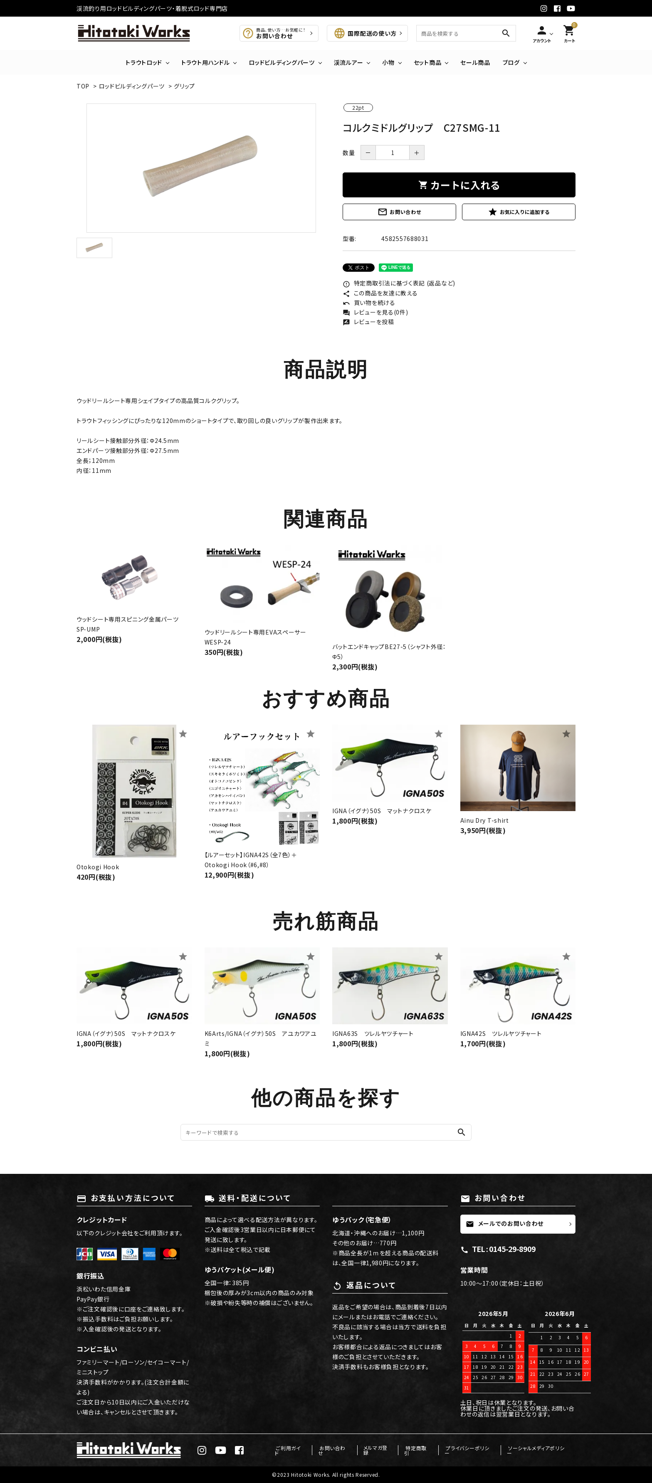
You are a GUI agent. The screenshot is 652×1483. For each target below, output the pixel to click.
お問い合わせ (399, 212)
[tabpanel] (201, 168)
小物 (388, 62)
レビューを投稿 (368, 321)
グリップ (184, 86)
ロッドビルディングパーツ (281, 62)
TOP (83, 86)
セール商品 (475, 62)
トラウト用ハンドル (205, 62)
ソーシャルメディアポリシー (539, 1449)
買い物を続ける (369, 302)
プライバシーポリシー (471, 1449)
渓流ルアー (348, 62)
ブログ (511, 62)
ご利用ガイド (297, 1449)
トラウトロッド (144, 62)
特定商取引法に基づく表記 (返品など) (399, 283)
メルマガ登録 (382, 1449)
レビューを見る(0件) (375, 312)
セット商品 (428, 62)
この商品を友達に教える (380, 293)
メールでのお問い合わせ (505, 1223)
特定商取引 (422, 1449)
